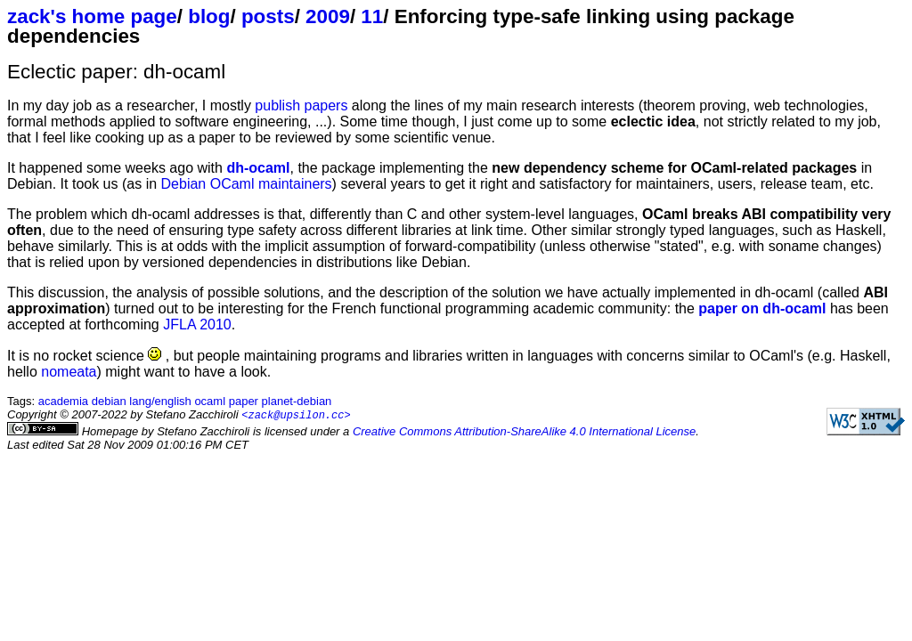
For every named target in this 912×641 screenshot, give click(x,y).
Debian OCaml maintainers (246, 183)
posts (268, 16)
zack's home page (92, 16)
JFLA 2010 (197, 324)
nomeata (68, 371)
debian (109, 401)
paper (243, 401)
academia (63, 401)
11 (372, 16)
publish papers (301, 105)
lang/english (160, 401)
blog (209, 16)
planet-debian (297, 401)
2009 (327, 16)
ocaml (209, 401)
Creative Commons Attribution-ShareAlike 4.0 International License (524, 432)
